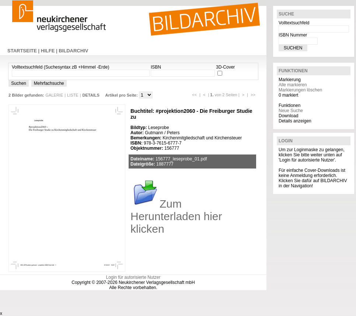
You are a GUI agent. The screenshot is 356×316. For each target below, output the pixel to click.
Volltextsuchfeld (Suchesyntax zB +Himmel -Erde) (60, 67)
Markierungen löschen (300, 90)
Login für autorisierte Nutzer (133, 277)
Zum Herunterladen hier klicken (176, 216)
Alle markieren (293, 84)
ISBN (156, 67)
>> (252, 95)
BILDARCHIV (73, 50)
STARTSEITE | (24, 50)
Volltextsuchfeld (294, 22)
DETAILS (91, 95)
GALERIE (54, 95)
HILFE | (50, 50)
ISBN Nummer (293, 35)
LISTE (72, 95)
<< (194, 95)
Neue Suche (291, 110)
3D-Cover (225, 67)
